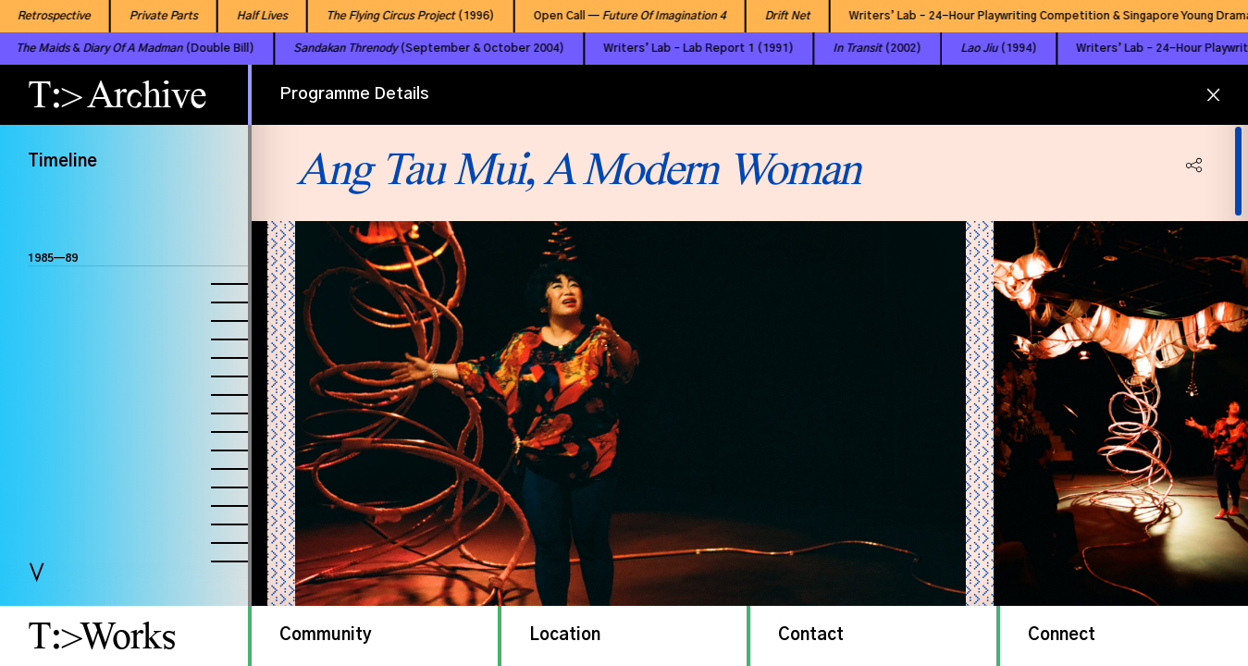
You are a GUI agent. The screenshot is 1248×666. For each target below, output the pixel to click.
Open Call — (615, 15)
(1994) (970, 48)
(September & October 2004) (400, 48)
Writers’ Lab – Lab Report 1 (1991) (670, 48)
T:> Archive (117, 94)
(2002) (848, 48)
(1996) (396, 15)
